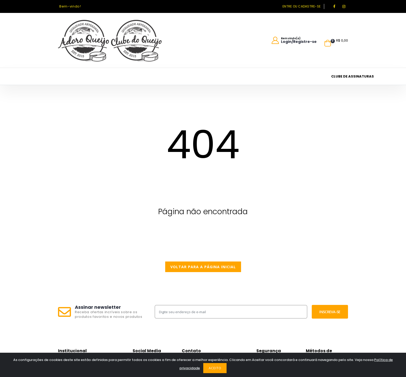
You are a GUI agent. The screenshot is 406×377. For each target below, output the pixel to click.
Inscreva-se (329, 311)
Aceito (215, 368)
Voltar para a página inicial (203, 266)
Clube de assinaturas (352, 76)
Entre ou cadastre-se (301, 6)
